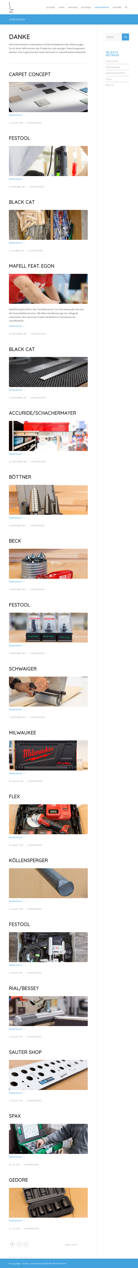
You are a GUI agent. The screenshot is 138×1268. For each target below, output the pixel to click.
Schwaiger (23, 669)
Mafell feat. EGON (31, 266)
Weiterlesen (17, 115)
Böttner (20, 477)
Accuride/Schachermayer (42, 413)
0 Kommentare (34, 123)
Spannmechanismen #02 (115, 73)
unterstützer (17, 19)
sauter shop (25, 1052)
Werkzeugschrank (113, 67)
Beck (15, 541)
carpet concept (30, 74)
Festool (19, 138)
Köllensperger (28, 860)
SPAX (15, 1116)
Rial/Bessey (24, 988)
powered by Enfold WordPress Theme (48, 1263)
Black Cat (22, 202)
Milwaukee (22, 733)
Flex (14, 796)
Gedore (18, 1180)
